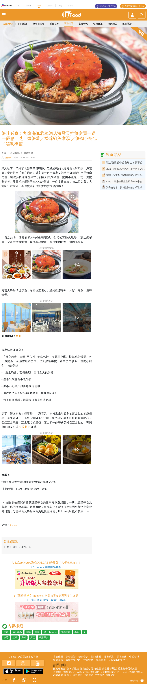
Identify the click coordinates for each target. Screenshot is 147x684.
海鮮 (28, 632)
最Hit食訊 (8, 23)
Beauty (49, 6)
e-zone (71, 6)
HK (18, 6)
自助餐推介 (59, 668)
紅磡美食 (65, 632)
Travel (28, 6)
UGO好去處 (75, 672)
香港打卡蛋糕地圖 (128, 668)
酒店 (32, 637)
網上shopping (50, 632)
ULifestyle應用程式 (133, 672)
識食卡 (67, 675)
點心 (76, 632)
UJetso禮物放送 (91, 672)
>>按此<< (25, 426)
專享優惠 (101, 660)
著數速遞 (68, 23)
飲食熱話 (127, 23)
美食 (6, 632)
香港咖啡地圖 (60, 672)
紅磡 (15, 637)
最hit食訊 (15, 153)
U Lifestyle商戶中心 (119, 660)
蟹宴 (37, 632)
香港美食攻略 (73, 660)
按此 (18, 336)
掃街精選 (112, 23)
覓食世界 (54, 23)
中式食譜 (134, 656)
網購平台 (43, 637)
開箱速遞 (23, 23)
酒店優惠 (17, 632)
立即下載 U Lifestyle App (134, 6)
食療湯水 (58, 660)
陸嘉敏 (8, 157)
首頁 (4, 153)
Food (39, 6)
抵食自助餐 (38, 23)
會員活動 (88, 660)
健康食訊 (97, 23)
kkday (13, 525)
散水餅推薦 (73, 668)
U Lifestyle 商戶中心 (108, 6)
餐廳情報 (83, 23)
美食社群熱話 (109, 668)
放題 (6, 637)
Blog (60, 6)
